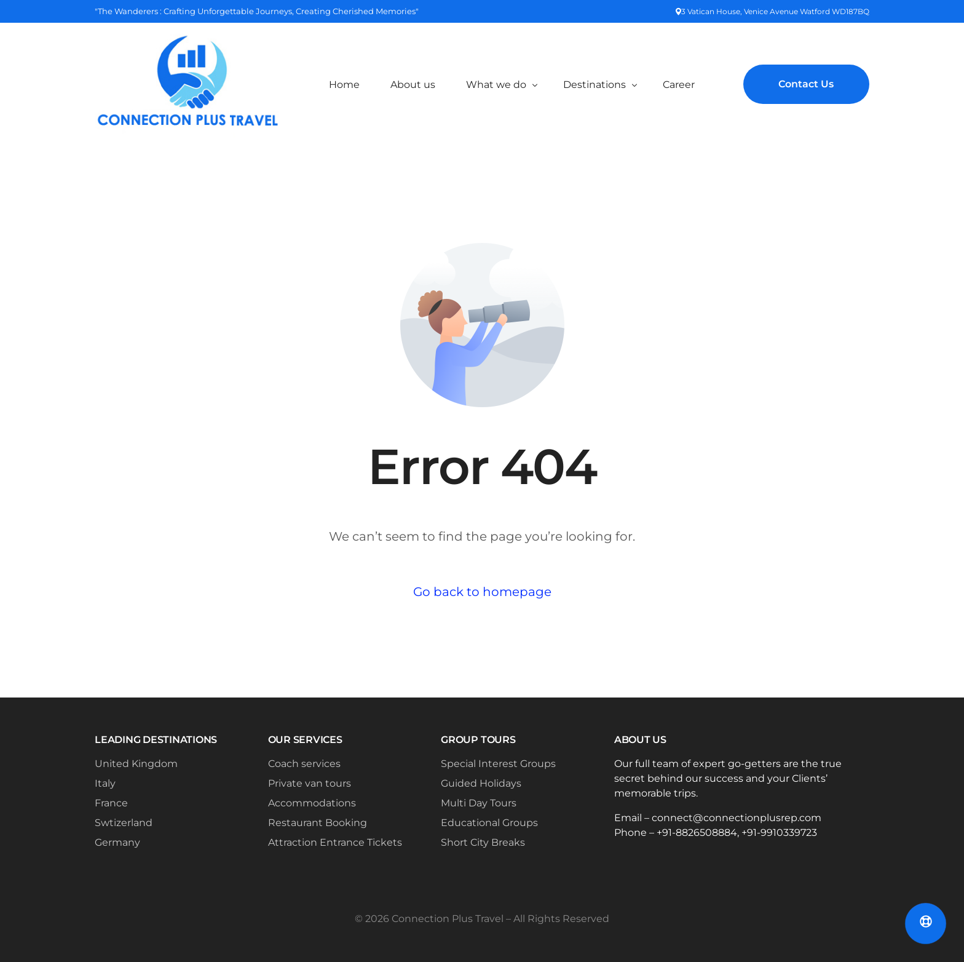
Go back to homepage (482, 591)
